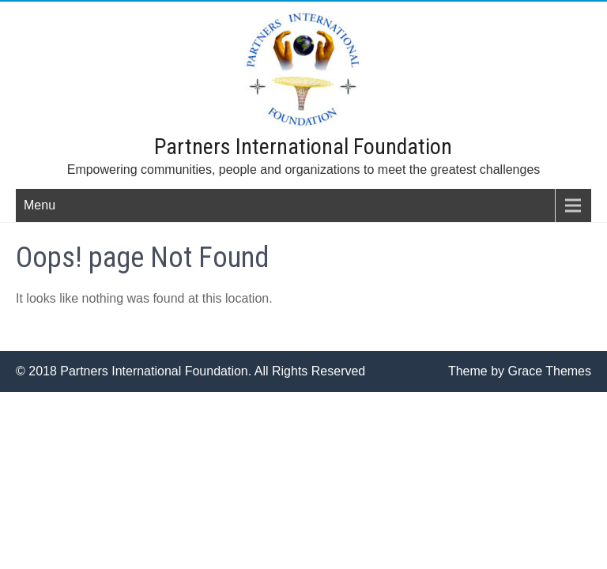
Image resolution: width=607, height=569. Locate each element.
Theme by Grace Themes (519, 371)
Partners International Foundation (303, 147)
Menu (39, 205)
